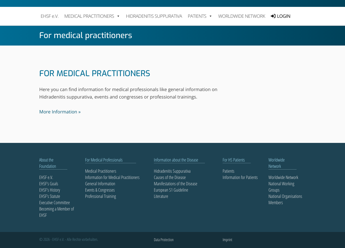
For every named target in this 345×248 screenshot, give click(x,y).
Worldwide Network (241, 16)
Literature (161, 196)
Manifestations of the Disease (175, 183)
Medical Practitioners (100, 171)
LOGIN (283, 16)
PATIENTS (200, 16)
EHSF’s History (49, 190)
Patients (228, 171)
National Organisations (285, 196)
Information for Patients (240, 177)
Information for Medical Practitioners (112, 177)
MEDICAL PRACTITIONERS (92, 16)
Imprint (227, 240)
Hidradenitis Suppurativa (154, 16)
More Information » (60, 112)
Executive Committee (54, 202)
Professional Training (100, 196)
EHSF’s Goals (48, 183)
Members (275, 202)
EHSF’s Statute (49, 196)
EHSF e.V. (49, 16)
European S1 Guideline (171, 190)
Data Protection (164, 240)
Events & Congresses (100, 190)
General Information (100, 183)
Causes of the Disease (170, 177)
